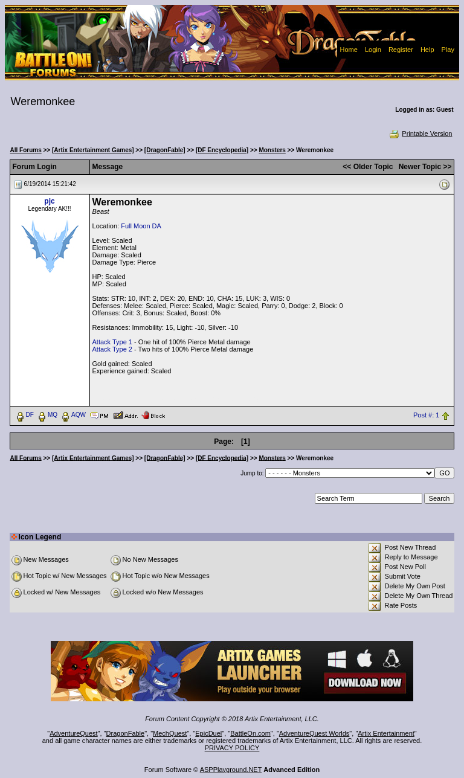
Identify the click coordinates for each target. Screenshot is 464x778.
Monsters (272, 150)
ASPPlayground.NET (231, 769)
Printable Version (420, 133)
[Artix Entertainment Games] (93, 150)
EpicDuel (208, 733)
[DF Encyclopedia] (222, 150)
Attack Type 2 (112, 349)
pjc (49, 201)
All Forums (26, 150)
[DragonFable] (164, 150)
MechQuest (170, 733)
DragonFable (125, 733)
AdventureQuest (74, 733)
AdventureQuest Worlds (314, 733)
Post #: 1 (426, 415)
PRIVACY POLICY (232, 747)
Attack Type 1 (112, 342)
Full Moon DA (141, 226)
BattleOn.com (250, 733)
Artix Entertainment (386, 733)
